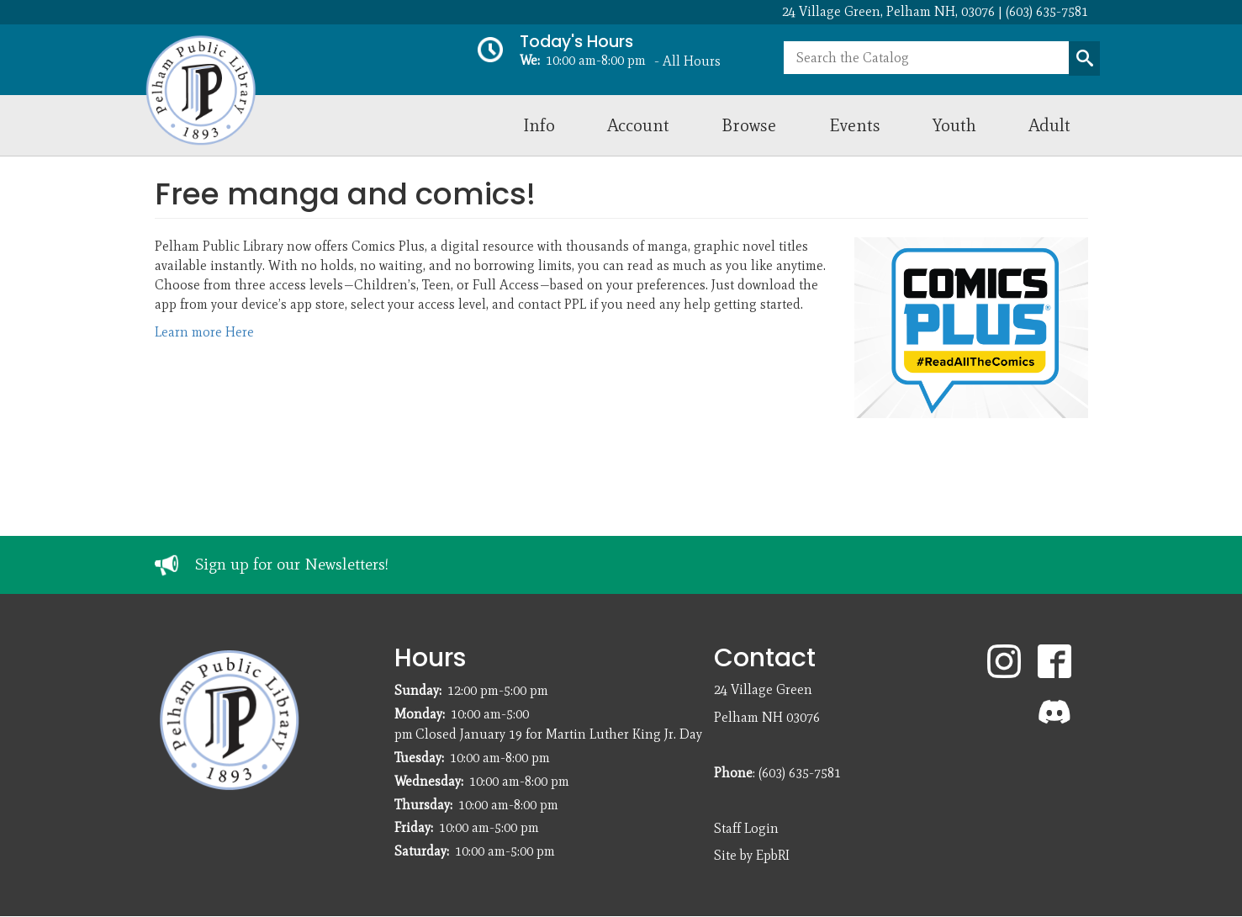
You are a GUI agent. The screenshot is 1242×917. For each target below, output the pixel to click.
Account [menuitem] (638, 124)
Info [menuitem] (539, 124)
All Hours (692, 61)
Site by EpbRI (752, 855)
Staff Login (746, 828)
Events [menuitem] (854, 124)
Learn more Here (204, 332)
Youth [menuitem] (954, 124)
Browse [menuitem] (748, 124)
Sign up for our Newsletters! (291, 564)
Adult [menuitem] (1049, 124)
